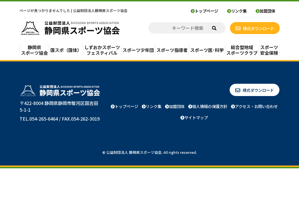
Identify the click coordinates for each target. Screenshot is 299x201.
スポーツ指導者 (172, 50)
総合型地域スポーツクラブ (242, 50)
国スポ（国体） (66, 50)
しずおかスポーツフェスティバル (102, 50)
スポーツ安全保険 (269, 50)
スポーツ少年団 (138, 50)
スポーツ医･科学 (207, 50)
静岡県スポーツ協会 (34, 50)
